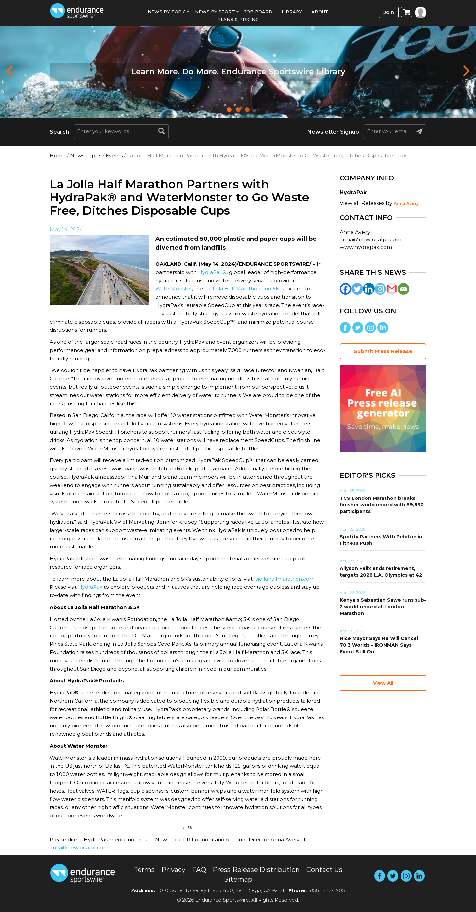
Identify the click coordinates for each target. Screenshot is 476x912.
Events (114, 155)
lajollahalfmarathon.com (284, 579)
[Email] (403, 289)
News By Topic (167, 11)
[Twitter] (357, 289)
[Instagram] (380, 289)
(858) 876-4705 (326, 890)
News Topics (85, 155)
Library (292, 11)
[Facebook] (345, 289)
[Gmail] (392, 289)
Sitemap (238, 879)
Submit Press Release (383, 351)
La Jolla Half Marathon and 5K (241, 288)
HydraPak (90, 587)
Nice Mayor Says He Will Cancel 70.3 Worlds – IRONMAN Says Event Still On (379, 645)
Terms (144, 870)
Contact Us (324, 870)
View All (383, 683)
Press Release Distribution (256, 870)
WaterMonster (173, 288)
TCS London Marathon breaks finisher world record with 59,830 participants (382, 504)
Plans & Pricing (238, 19)
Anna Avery (406, 203)
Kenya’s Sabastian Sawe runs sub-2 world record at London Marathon (383, 606)
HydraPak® (212, 272)
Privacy (173, 870)
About (319, 11)
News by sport (215, 11)
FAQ (199, 870)
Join (389, 12)
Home (58, 155)
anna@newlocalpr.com (79, 848)
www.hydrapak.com (366, 247)
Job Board (258, 11)
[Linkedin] (369, 289)
